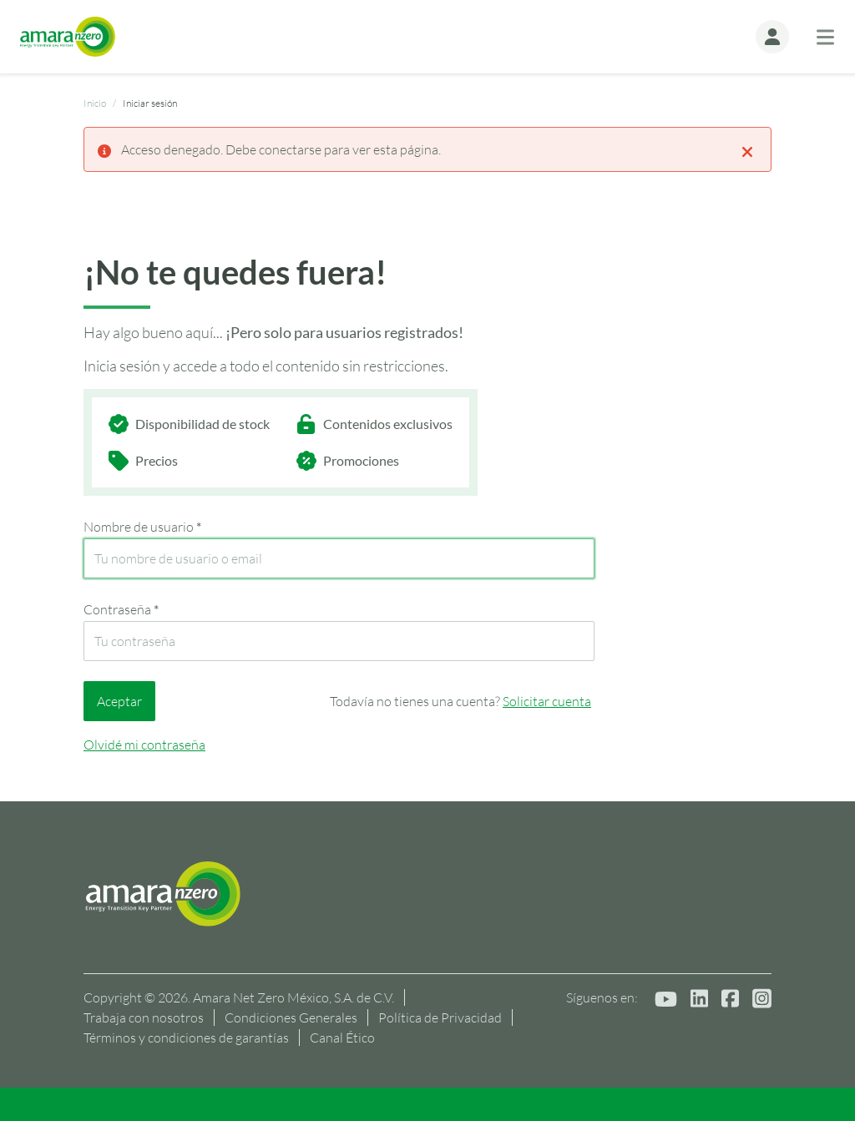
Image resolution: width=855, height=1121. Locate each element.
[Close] (747, 150)
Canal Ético (342, 1037)
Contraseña (121, 609)
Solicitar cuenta (547, 701)
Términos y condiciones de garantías (186, 1037)
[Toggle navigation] (825, 37)
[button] (772, 36)
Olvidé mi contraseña (144, 744)
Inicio (94, 103)
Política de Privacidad (440, 1017)
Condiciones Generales (291, 1017)
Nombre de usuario (142, 526)
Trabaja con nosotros (143, 1017)
